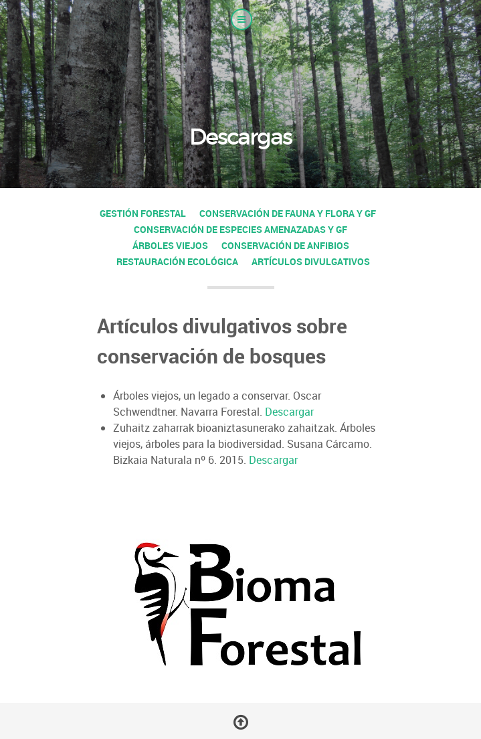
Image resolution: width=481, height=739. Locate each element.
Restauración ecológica (177, 261)
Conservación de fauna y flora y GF (287, 213)
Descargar (289, 411)
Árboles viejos (170, 245)
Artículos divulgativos (311, 261)
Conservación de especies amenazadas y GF (240, 229)
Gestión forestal (143, 213)
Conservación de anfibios (285, 245)
